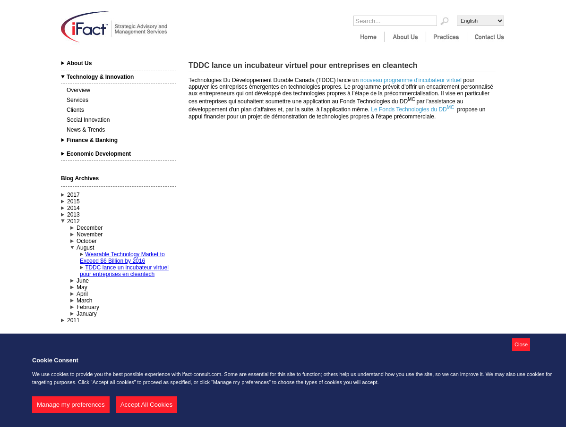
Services (77, 100)
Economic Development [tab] (99, 154)
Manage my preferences (71, 404)
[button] (521, 345)
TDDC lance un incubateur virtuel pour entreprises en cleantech (124, 270)
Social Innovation (88, 120)
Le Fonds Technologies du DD (409, 109)
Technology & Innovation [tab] (100, 77)
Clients (75, 110)
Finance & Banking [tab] (92, 140)
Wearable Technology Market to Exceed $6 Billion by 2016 (122, 257)
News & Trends (86, 129)
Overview (78, 90)
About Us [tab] (79, 63)
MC (451, 107)
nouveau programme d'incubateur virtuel (411, 80)
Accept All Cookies (146, 404)
